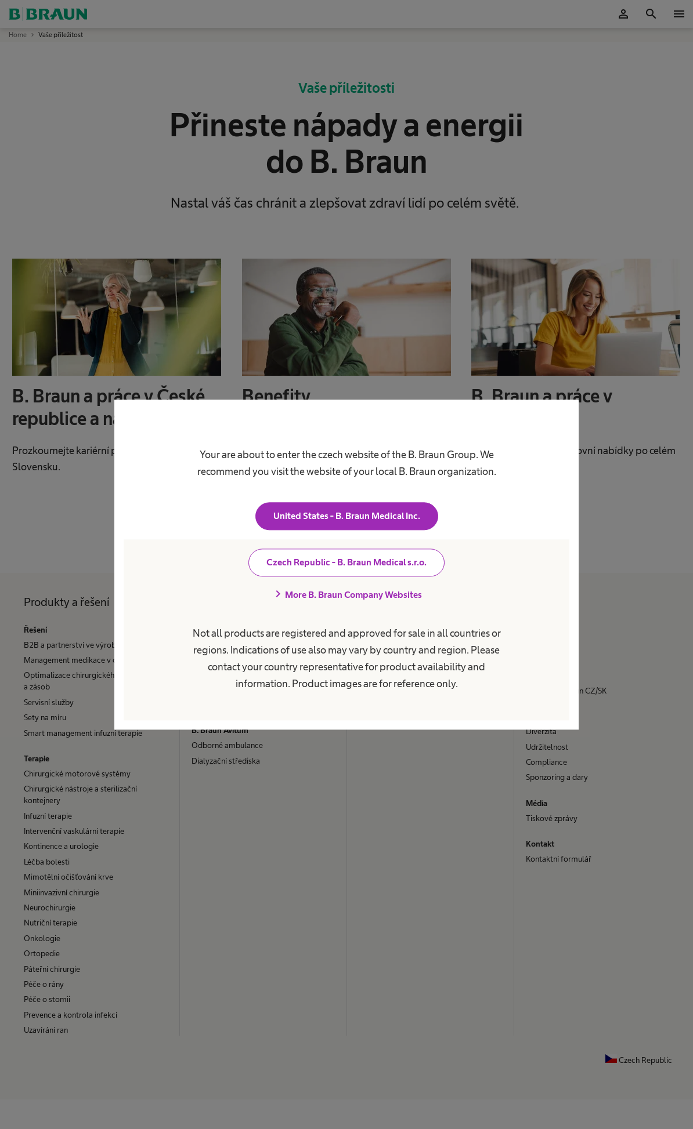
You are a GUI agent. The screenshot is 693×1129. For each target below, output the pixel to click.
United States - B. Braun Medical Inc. (346, 516)
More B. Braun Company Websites (346, 594)
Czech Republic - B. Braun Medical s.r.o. (346, 562)
